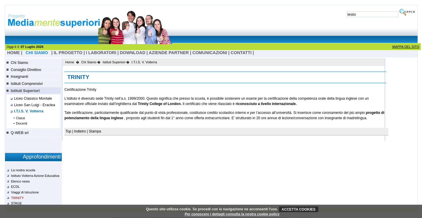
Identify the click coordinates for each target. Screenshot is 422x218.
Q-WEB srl (19, 132)
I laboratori (101, 52)
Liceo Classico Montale (33, 98)
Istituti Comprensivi (27, 83)
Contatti (241, 52)
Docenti (21, 123)
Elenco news (20, 181)
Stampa (95, 131)
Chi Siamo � (91, 62)
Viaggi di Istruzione (25, 192)
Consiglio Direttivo (26, 69)
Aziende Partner (169, 52)
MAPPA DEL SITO (405, 47)
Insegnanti (19, 76)
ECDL (15, 186)
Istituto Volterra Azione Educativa (35, 175)
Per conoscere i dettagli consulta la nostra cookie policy (232, 214)
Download (132, 52)
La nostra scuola (23, 170)
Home (69, 62)
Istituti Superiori (25, 90)
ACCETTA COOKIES (299, 209)
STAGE (16, 203)
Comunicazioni (209, 52)
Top (69, 131)
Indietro (80, 131)
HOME (13, 52)
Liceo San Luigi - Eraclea (34, 105)
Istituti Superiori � (116, 62)
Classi (20, 118)
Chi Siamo (19, 62)
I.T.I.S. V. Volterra (28, 111)
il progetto (68, 52)
